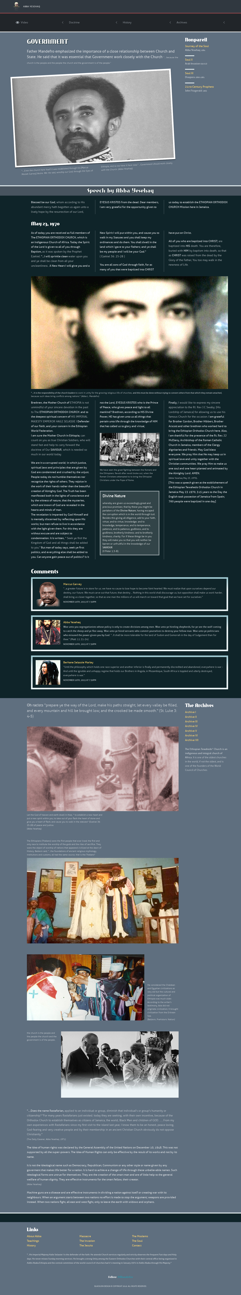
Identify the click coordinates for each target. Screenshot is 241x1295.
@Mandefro (125, 1277)
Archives (182, 22)
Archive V (191, 731)
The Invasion (87, 1241)
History (127, 22)
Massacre (85, 1236)
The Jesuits (86, 1245)
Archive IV (191, 726)
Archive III (191, 721)
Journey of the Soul (197, 46)
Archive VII (191, 740)
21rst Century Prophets (199, 86)
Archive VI (191, 735)
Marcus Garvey (72, 584)
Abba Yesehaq (31, 6)
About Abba (34, 1236)
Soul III (189, 73)
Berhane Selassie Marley (78, 662)
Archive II (191, 717)
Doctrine (74, 22)
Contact (136, 1245)
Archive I (190, 712)
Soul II (189, 59)
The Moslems (140, 1236)
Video (21, 22)
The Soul (137, 1241)
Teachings (33, 1241)
